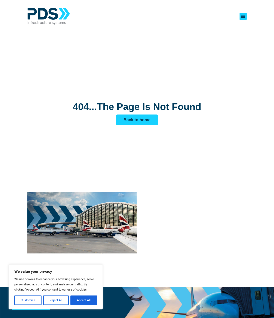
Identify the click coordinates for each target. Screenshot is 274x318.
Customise (28, 300)
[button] (243, 16)
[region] (56, 286)
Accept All (84, 300)
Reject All (56, 300)
